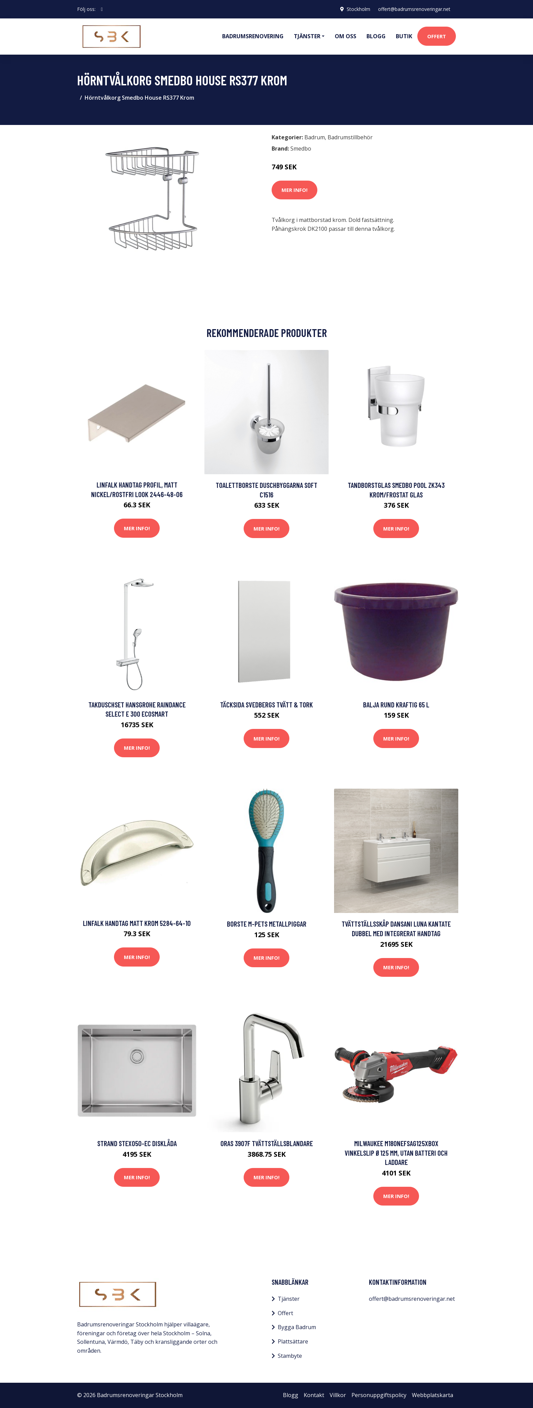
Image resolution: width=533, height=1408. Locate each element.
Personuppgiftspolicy (378, 1395)
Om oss (345, 36)
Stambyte (290, 1356)
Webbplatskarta (432, 1395)
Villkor (338, 1395)
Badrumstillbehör (350, 137)
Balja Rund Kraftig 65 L (396, 704)
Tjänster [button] (307, 36)
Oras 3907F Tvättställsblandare (266, 1143)
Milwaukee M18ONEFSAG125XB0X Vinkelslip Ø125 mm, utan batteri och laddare (396, 1152)
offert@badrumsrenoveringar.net (414, 9)
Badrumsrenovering (253, 36)
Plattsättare (293, 1341)
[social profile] (101, 9)
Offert (436, 36)
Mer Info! (294, 189)
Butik (404, 36)
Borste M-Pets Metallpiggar (266, 923)
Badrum (314, 137)
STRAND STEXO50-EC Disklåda (137, 1143)
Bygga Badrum (297, 1327)
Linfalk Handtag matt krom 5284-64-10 (137, 923)
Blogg (376, 36)
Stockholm (358, 9)
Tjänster (289, 1299)
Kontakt (314, 1395)
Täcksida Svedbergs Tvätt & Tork (266, 704)
